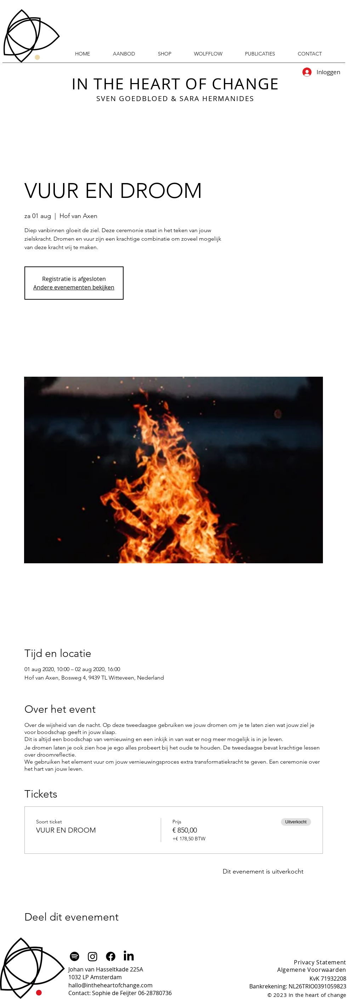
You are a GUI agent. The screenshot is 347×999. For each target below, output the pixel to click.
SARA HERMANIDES (217, 98)
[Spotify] (74, 956)
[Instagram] (92, 956)
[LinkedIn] (129, 956)
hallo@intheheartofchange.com (110, 985)
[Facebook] (110, 956)
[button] (260, 54)
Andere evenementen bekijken (73, 287)
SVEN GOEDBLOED (132, 98)
